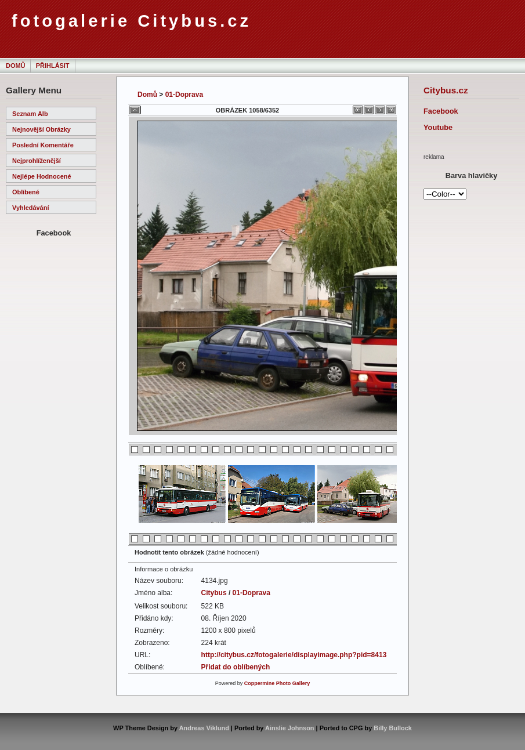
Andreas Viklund (204, 727)
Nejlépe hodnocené (41, 176)
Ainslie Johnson (289, 727)
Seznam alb (30, 113)
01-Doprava (184, 94)
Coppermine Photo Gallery (277, 683)
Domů (15, 65)
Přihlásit (53, 65)
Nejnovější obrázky (41, 129)
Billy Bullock (393, 727)
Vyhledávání (30, 207)
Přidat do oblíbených (235, 667)
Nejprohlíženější (36, 160)
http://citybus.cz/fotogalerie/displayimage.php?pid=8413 (294, 655)
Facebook (440, 111)
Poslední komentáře (43, 145)
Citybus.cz (445, 90)
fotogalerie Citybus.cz (131, 21)
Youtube (437, 127)
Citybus (214, 593)
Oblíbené (25, 192)
